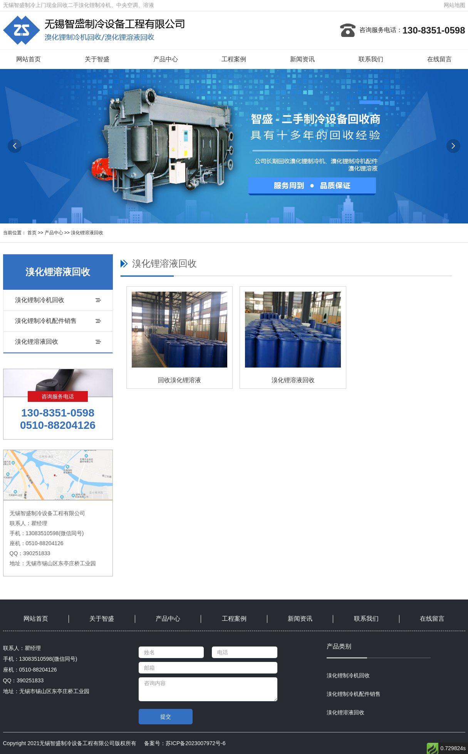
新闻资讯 (302, 59)
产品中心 (165, 59)
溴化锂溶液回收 (87, 232)
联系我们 (371, 59)
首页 (32, 232)
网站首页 (28, 59)
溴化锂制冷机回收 (39, 300)
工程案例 (233, 59)
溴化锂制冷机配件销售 (46, 320)
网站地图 (454, 5)
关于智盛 (97, 59)
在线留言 (439, 59)
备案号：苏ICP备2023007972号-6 (185, 743)
